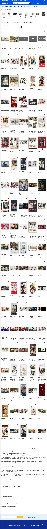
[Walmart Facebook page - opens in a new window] (29, 517)
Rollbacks (3, 6)
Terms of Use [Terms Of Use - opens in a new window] (29, 524)
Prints (21, 6)
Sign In (44, 0)
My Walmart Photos (20, 0)
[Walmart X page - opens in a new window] (30, 517)
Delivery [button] (9, 22)
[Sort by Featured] (43, 22)
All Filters (3, 22)
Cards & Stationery (26, 6)
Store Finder (11, 0)
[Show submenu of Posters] (32, 6)
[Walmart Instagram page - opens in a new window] (36, 517)
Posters (31, 6)
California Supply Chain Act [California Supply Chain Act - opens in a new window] (12, 525)
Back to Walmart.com (5, 0)
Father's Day (15, 6)
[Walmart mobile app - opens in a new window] (42, 517)
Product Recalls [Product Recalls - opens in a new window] (4, 524)
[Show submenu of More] (41, 6)
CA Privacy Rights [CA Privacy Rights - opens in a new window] (41, 524)
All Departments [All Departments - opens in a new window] (5, 522)
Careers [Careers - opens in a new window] (16, 522)
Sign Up (20, 517)
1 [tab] (22, 18)
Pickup (18, 6)
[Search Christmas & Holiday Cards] (10, 27)
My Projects (15, 0)
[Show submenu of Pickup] (19, 6)
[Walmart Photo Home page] (6, 3)
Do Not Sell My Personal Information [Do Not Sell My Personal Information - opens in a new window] (22, 525)
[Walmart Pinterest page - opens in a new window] (32, 517)
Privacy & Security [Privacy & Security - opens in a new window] (34, 524)
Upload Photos (26, 0)
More (40, 6)
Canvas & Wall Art (36, 6)
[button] (5, 31)
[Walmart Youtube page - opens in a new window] (34, 517)
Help (33, 3)
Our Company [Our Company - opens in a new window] (21, 522)
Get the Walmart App (22, 524)
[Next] (28, 444)
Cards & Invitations (3, 9)
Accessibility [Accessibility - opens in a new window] (10, 524)
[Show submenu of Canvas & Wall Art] (38, 6)
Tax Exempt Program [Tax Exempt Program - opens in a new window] (15, 524)
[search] (20, 27)
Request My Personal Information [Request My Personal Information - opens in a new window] (34, 525)
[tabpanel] (3, 15)
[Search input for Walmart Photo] (21, 3)
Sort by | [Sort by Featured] (38, 22)
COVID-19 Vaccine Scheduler (38, 522)
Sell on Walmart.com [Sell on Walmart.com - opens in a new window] (27, 522)
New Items (6, 6)
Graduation (10, 6)
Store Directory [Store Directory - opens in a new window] (11, 522)
